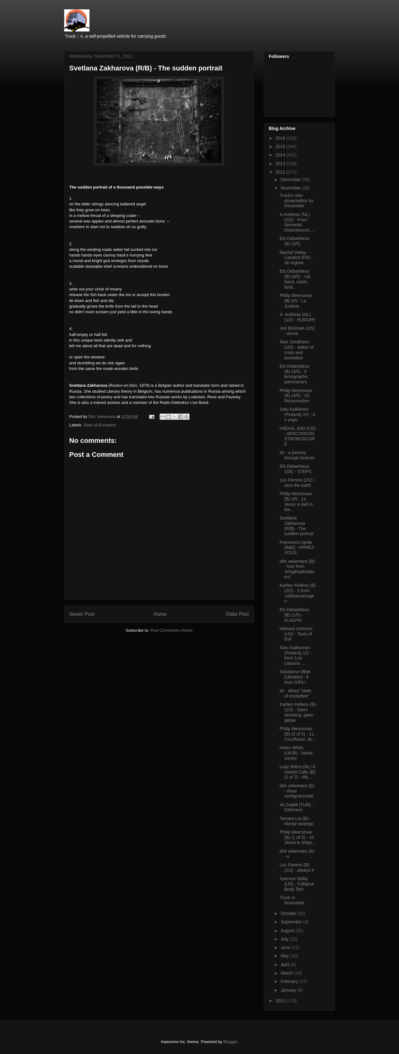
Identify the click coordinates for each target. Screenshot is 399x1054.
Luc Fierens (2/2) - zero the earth (297, 482)
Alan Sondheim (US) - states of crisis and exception (297, 349)
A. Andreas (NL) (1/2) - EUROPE (297, 317)
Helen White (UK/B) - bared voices (296, 753)
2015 (281, 146)
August (288, 930)
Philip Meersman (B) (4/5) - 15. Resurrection (296, 396)
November (291, 187)
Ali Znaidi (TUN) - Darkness (296, 807)
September (292, 921)
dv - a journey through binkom (297, 455)
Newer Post (81, 614)
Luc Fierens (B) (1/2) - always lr (297, 867)
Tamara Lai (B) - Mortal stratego (296, 821)
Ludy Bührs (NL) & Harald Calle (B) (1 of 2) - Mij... (297, 772)
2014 (281, 154)
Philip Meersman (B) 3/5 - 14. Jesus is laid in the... (296, 501)
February (290, 981)
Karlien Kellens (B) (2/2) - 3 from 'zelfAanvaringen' (298, 593)
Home (160, 614)
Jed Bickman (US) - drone (297, 331)
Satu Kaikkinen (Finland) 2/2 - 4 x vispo (297, 414)
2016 (281, 138)
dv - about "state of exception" (295, 693)
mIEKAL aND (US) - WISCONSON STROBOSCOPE (297, 436)
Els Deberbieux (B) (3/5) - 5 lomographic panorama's (294, 374)
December (291, 179)
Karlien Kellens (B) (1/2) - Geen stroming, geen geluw (298, 712)
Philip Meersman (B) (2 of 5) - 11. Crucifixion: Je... (297, 734)
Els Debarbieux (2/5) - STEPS (295, 469)
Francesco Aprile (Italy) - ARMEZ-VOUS (297, 547)
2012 (281, 172)
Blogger (230, 1041)
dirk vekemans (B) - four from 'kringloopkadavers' (297, 569)
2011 (281, 1000)
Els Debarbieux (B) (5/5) (294, 241)
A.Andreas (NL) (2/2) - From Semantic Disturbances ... (297, 222)
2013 (281, 163)
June (286, 947)
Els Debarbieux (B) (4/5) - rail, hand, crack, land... (295, 279)
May (285, 955)
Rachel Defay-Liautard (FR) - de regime (296, 258)
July (285, 939)
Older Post (237, 614)
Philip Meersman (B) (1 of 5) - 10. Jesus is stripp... (297, 837)
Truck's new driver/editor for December (297, 200)
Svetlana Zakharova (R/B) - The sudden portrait (296, 525)
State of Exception (100, 425)
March (287, 972)
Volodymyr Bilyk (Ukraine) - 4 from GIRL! (295, 677)
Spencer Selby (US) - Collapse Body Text (297, 884)
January (289, 990)
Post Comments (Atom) (171, 630)
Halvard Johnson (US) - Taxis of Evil (296, 634)
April (286, 964)
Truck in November (292, 900)
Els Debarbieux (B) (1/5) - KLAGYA (294, 615)
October (289, 913)
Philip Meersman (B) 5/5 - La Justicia (296, 301)
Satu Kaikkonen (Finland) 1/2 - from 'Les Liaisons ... (295, 655)
